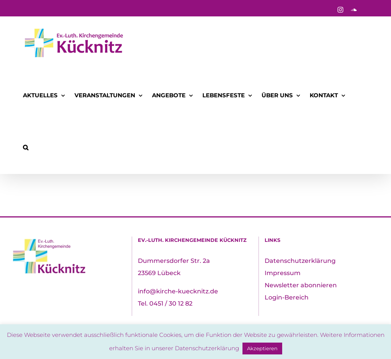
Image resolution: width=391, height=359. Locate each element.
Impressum (283, 273)
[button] (25, 147)
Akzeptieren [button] (262, 348)
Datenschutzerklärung (300, 260)
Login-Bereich (287, 297)
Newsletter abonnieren (301, 285)
